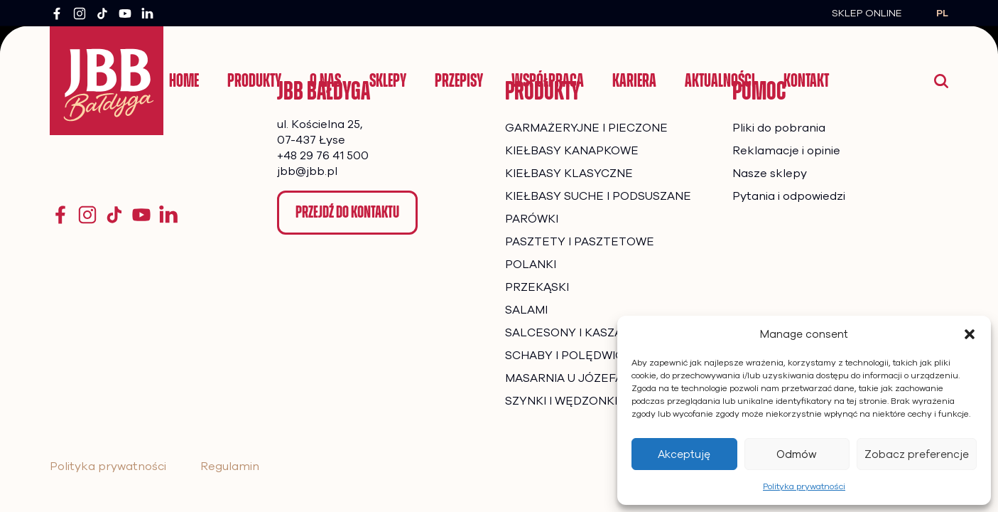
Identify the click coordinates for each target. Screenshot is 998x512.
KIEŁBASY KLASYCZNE (569, 173)
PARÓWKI (531, 219)
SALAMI (526, 310)
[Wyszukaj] (941, 81)
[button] (969, 334)
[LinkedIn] (148, 13)
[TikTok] (102, 13)
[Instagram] (79, 13)
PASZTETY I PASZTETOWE (579, 242)
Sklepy (387, 80)
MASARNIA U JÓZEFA (564, 378)
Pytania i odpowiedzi (788, 196)
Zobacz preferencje (916, 454)
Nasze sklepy (769, 173)
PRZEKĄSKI (537, 287)
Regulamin (229, 466)
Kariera (634, 80)
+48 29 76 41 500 (323, 156)
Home (184, 80)
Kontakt (806, 80)
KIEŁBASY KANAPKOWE (572, 151)
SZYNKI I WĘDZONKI (561, 401)
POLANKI (530, 264)
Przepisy (459, 80)
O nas (325, 80)
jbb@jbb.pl (307, 171)
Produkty (254, 80)
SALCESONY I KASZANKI (573, 333)
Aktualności (720, 80)
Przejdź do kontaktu (347, 212)
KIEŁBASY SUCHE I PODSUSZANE (598, 196)
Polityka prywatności (804, 486)
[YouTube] (125, 13)
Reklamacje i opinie (786, 151)
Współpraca (547, 80)
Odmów (796, 454)
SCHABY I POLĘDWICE (568, 355)
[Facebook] (57, 13)
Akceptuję (684, 454)
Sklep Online (867, 13)
